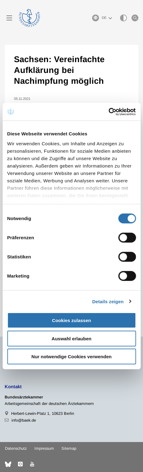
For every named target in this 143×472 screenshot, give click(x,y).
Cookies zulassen (71, 320)
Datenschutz (16, 448)
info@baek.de (23, 420)
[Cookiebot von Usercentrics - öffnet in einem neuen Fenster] (109, 111)
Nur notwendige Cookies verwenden (71, 356)
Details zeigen (107, 301)
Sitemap (68, 448)
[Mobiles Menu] (9, 18)
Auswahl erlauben (71, 338)
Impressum (44, 448)
